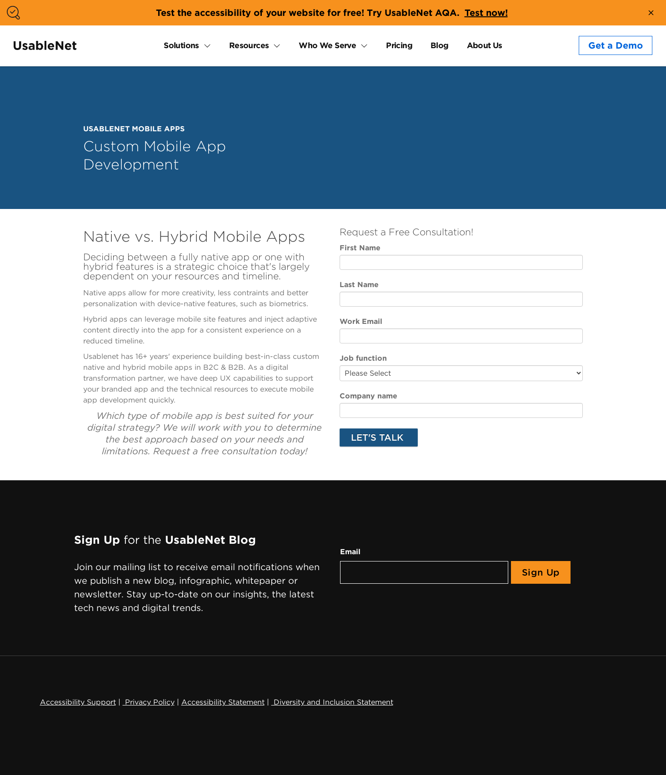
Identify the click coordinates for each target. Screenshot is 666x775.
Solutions (181, 45)
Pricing (399, 45)
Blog (440, 45)
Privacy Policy (149, 702)
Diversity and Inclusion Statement (332, 702)
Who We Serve (327, 45)
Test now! (486, 12)
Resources (249, 45)
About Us (484, 45)
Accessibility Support (78, 702)
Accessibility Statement (223, 702)
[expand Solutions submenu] (205, 45)
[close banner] (651, 12)
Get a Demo (615, 45)
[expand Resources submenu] (274, 45)
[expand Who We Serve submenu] (362, 45)
